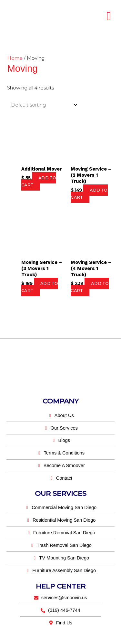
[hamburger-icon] (109, 16)
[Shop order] (43, 105)
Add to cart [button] (38, 181)
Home (15, 58)
